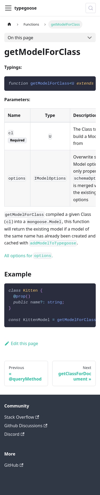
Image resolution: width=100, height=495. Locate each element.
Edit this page (21, 343)
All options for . (28, 256)
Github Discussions (25, 426)
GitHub (13, 465)
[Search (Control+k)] (91, 8)
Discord (14, 434)
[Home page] (9, 24)
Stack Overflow (21, 417)
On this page (20, 38)
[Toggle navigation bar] (8, 8)
